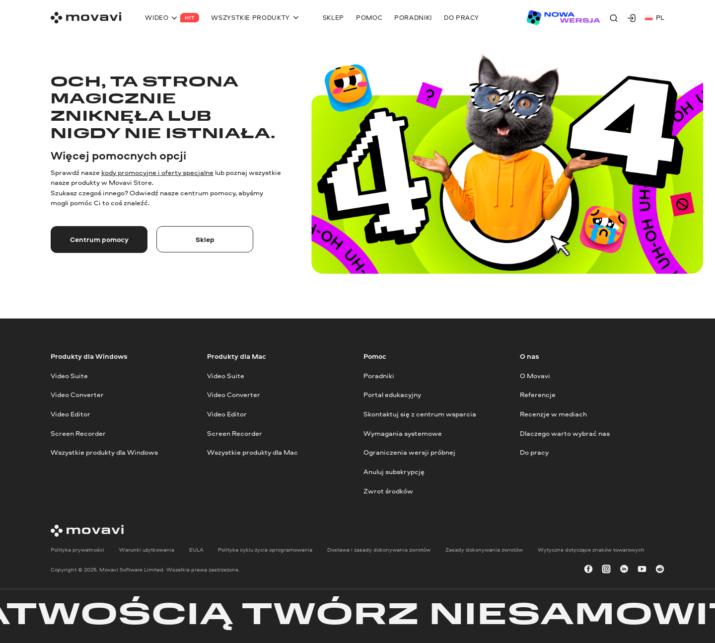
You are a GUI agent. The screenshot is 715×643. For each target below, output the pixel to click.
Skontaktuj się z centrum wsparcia (419, 413)
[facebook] (588, 570)
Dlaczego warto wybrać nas (565, 433)
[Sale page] (563, 17)
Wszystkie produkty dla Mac (252, 452)
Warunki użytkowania (146, 550)
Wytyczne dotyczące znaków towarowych (591, 550)
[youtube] (642, 570)
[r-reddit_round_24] (659, 570)
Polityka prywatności (77, 550)
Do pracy (534, 452)
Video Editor (70, 413)
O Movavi (535, 375)
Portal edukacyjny (392, 395)
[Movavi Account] (631, 17)
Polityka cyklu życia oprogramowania (265, 550)
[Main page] (86, 17)
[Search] (613, 17)
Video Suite (69, 375)
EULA (196, 550)
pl (654, 17)
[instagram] (606, 570)
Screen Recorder (78, 433)
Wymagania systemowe (402, 433)
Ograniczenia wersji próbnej (409, 452)
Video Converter (77, 395)
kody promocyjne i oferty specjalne (157, 172)
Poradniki (378, 375)
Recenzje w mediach (553, 413)
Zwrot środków (388, 490)
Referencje (538, 395)
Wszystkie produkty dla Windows (104, 452)
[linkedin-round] (624, 570)
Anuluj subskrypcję (394, 471)
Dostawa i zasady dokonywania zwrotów (378, 550)
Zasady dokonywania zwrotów (484, 550)
